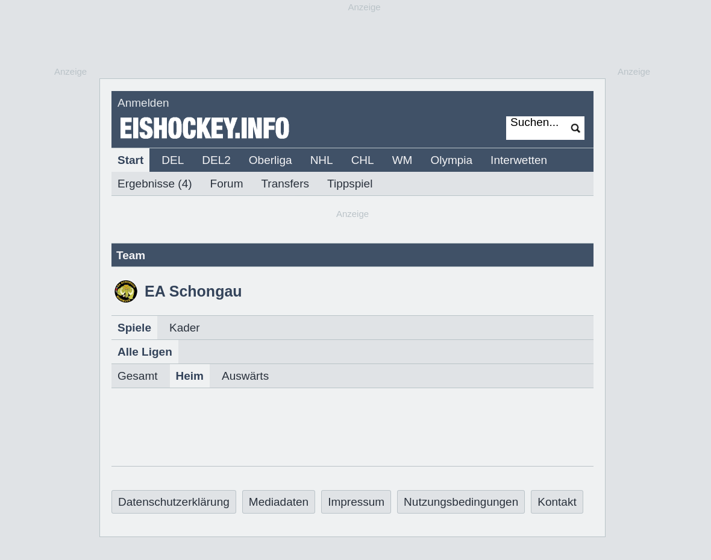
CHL (362, 160)
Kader (184, 327)
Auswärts (245, 376)
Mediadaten (279, 502)
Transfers (285, 183)
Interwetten (518, 160)
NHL (321, 160)
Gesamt (137, 376)
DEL (172, 160)
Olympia (451, 160)
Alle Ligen (144, 351)
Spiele (134, 327)
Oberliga (270, 160)
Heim (190, 376)
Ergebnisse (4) (154, 183)
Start (130, 160)
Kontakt (556, 502)
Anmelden (143, 102)
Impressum (356, 502)
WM (402, 160)
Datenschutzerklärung (174, 502)
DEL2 (216, 160)
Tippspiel (349, 183)
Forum (226, 183)
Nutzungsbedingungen (461, 502)
